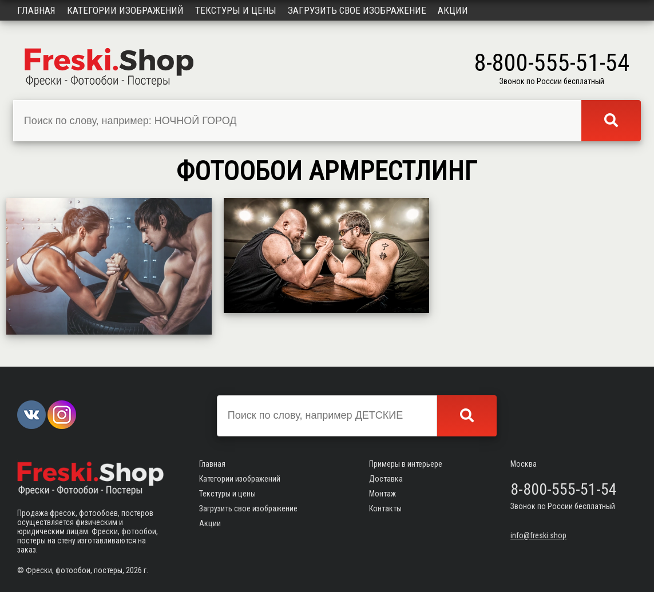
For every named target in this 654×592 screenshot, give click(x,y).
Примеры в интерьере (405, 463)
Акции (453, 10)
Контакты (385, 508)
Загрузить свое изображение (357, 10)
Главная (36, 10)
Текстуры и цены (235, 10)
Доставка (386, 478)
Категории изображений (125, 10)
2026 (134, 570)
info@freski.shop (538, 535)
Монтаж (382, 493)
